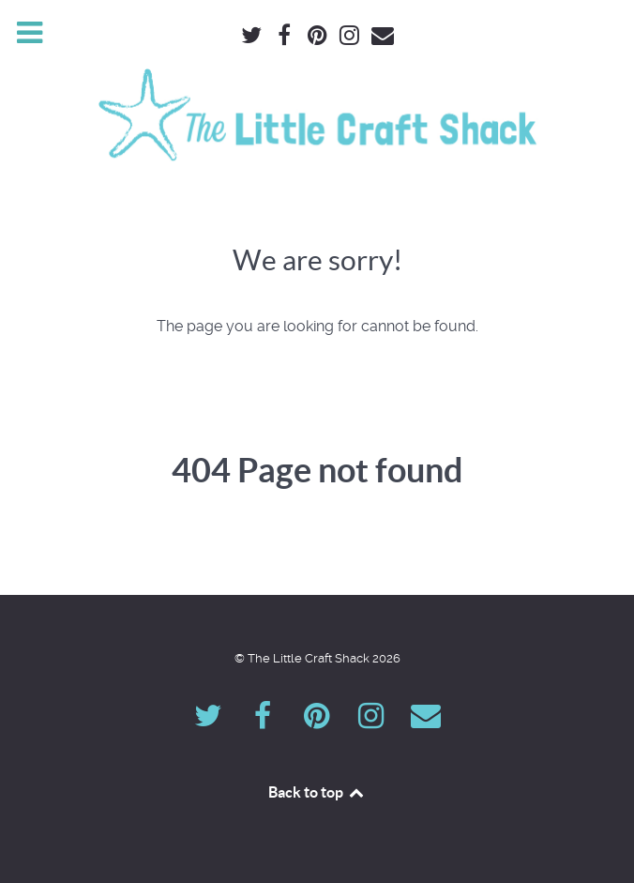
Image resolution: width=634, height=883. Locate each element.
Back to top (317, 792)
